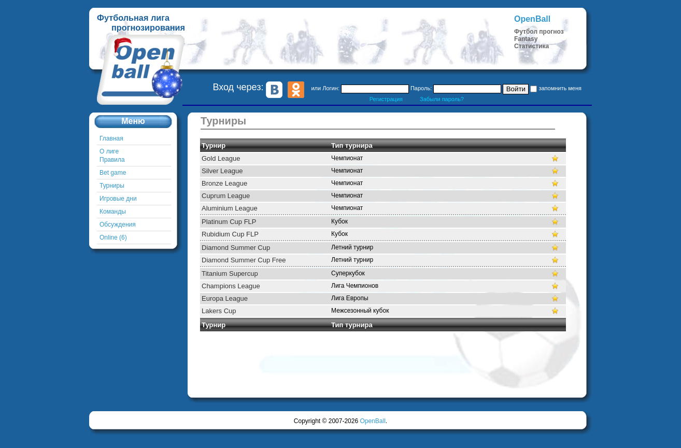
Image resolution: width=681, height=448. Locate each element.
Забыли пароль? (442, 99)
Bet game (113, 172)
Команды (113, 211)
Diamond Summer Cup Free (244, 260)
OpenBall (372, 421)
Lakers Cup (219, 311)
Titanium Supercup (230, 273)
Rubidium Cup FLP (230, 234)
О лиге (109, 151)
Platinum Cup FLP (229, 222)
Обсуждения (118, 224)
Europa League (225, 298)
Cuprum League (226, 196)
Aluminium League (230, 208)
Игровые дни (118, 198)
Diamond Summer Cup (236, 247)
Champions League (231, 286)
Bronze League (224, 183)
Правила (112, 159)
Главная (111, 138)
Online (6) (113, 237)
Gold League (221, 158)
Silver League (222, 171)
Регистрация (386, 99)
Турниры (112, 185)
